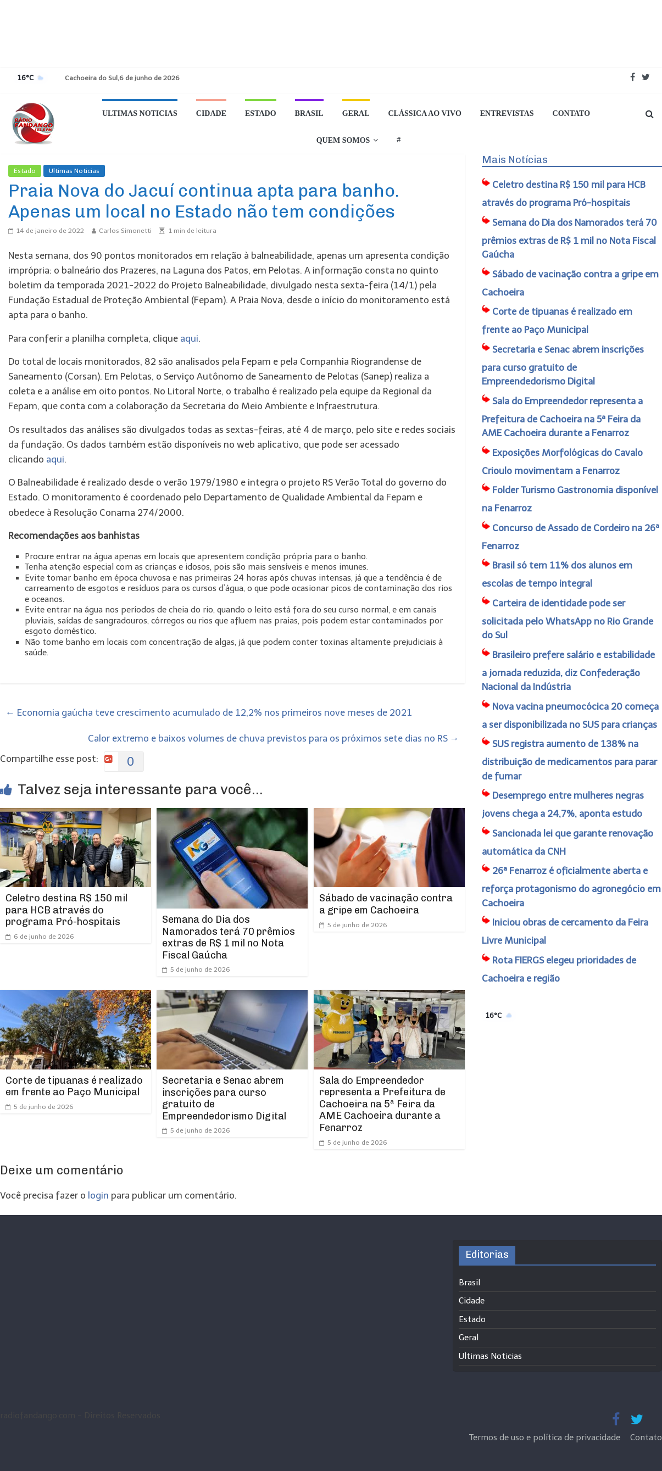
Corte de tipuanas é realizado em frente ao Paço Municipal (74, 1086)
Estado (260, 113)
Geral (356, 113)
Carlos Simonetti (125, 231)
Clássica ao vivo (424, 113)
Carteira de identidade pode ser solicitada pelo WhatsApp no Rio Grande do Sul (567, 619)
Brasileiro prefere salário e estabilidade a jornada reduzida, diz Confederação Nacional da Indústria (568, 671)
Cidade (211, 113)
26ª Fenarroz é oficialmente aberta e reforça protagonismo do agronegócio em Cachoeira (571, 887)
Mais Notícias (515, 160)
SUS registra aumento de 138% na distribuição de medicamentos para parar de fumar (569, 760)
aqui (189, 338)
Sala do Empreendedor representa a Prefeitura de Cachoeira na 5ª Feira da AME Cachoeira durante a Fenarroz (382, 1104)
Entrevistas (507, 113)
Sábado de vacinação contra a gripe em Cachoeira (386, 904)
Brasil (309, 113)
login (98, 1195)
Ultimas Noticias (139, 113)
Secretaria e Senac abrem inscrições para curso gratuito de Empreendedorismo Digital (224, 1098)
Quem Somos (343, 140)
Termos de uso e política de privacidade (545, 1437)
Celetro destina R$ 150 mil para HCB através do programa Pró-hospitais (66, 910)
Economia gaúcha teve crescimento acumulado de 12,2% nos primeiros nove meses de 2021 (208, 712)
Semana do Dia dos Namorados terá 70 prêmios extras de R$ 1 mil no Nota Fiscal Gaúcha (228, 937)
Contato (571, 113)
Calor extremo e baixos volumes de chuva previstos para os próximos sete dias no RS (273, 738)
